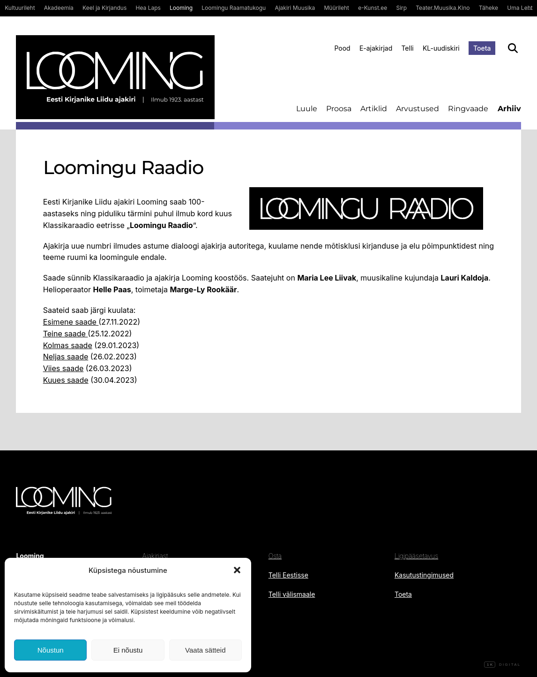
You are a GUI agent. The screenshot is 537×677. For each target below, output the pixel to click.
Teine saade (65, 333)
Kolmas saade (67, 345)
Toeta (482, 48)
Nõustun (50, 650)
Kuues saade (66, 380)
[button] (237, 570)
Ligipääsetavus (416, 556)
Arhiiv (509, 108)
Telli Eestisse (288, 575)
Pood (342, 48)
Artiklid (373, 108)
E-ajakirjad (375, 48)
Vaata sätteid (205, 650)
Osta (275, 556)
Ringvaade (468, 108)
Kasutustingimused (424, 575)
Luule (306, 108)
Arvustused (417, 108)
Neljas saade (66, 356)
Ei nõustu (128, 650)
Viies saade (63, 368)
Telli (407, 48)
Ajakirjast (155, 556)
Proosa (338, 108)
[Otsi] (513, 48)
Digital (502, 665)
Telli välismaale (291, 594)
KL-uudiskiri (441, 48)
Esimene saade (71, 322)
